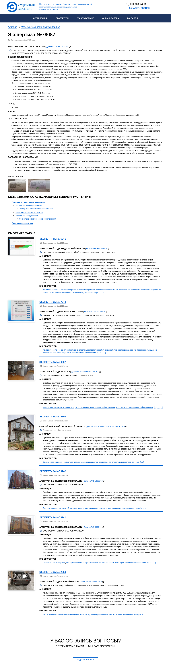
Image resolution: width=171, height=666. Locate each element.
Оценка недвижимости (53, 462)
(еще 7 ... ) (101, 353)
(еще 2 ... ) (158, 407)
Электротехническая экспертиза (29, 212)
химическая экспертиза (133, 614)
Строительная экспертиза (54, 562)
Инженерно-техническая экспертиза (28, 202)
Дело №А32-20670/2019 (94, 311)
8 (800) (136, 4)
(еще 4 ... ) (151, 562)
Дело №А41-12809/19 (93, 481)
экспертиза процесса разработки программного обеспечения (103, 290)
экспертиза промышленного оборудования (134, 407)
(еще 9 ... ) (139, 462)
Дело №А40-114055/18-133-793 (84, 372)
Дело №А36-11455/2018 (91, 581)
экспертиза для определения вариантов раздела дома (87, 462)
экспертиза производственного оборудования (95, 407)
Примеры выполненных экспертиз (40, 26)
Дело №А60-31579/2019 (96, 248)
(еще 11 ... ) (99, 292)
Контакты (132, 18)
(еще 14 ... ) (140, 508)
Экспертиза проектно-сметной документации (62, 508)
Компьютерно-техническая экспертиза (59, 290)
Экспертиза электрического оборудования (37, 219)
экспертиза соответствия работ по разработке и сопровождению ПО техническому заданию (117, 350)
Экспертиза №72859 (52, 571)
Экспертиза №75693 (52, 416)
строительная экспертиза (123, 462)
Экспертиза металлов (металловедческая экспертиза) (66, 614)
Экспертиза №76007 (52, 362)
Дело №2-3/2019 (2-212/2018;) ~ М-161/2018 (105, 426)
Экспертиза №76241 (52, 238)
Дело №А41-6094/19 (93, 527)
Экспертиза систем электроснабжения (36, 208)
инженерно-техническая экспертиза (130, 562)
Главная (12, 26)
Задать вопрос (85, 659)
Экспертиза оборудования (26, 215)
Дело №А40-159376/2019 (57, 46)
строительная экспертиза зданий (120, 508)
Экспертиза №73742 (52, 471)
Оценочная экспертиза (22, 223)
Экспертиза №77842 (52, 301)
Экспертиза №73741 (52, 517)
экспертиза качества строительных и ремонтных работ (90, 562)
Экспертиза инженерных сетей (28, 205)
